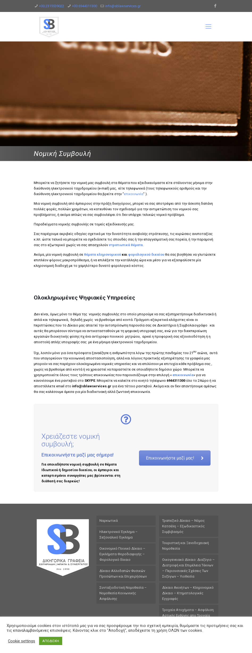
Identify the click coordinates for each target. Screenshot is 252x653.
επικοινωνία (133, 245)
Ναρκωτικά (108, 521)
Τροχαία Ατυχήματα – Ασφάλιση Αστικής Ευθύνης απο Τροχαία (188, 612)
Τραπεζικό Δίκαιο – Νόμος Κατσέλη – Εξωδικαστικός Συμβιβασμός (183, 526)
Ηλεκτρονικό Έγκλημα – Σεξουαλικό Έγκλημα (118, 534)
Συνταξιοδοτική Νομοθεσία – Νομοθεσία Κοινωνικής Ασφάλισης (123, 593)
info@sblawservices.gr (123, 6)
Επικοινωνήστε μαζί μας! (175, 500)
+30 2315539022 (51, 6)
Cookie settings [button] (21, 641)
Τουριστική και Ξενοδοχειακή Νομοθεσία (185, 545)
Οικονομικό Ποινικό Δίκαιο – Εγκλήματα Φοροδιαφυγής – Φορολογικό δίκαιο (122, 554)
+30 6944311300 (84, 6)
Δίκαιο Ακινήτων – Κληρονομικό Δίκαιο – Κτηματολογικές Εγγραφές (188, 593)
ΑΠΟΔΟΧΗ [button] (50, 641)
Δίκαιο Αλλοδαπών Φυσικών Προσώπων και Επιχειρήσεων (123, 573)
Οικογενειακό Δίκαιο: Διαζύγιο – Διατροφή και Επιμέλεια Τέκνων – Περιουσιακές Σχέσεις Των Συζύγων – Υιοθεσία (188, 568)
